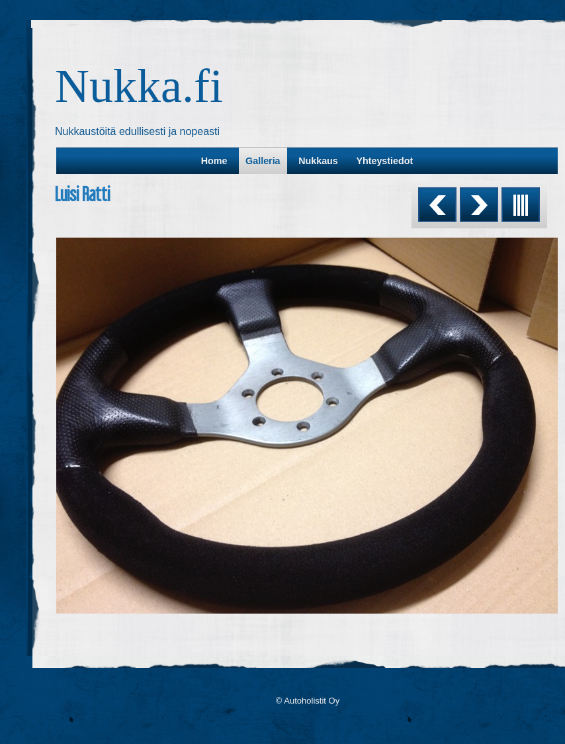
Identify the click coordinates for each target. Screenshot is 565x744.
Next (479, 204)
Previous (437, 204)
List (520, 204)
